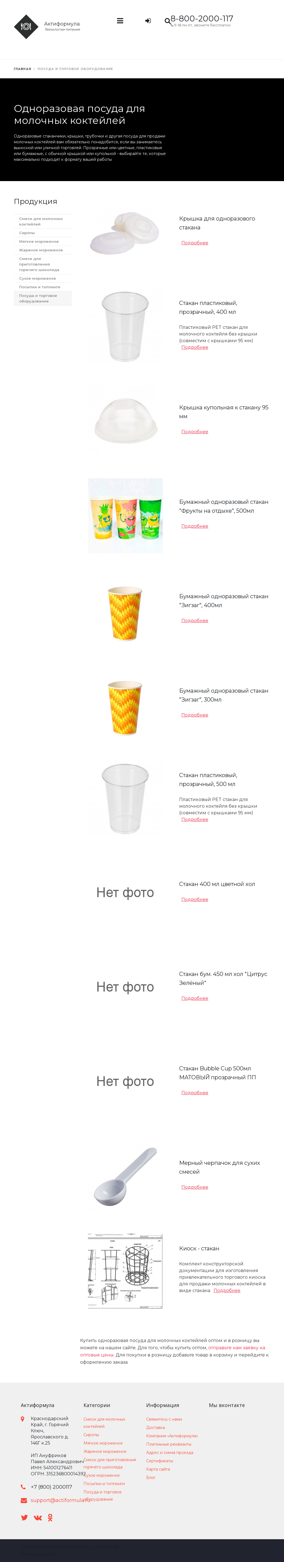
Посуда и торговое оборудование (38, 298)
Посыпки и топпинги (39, 287)
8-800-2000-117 (202, 18)
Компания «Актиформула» (172, 1435)
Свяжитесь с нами (164, 1419)
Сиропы (27, 233)
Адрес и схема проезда (169, 1452)
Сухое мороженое (37, 278)
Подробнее (194, 243)
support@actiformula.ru (60, 1500)
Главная (22, 69)
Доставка (155, 1427)
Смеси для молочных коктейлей (41, 221)
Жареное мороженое (41, 250)
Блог (151, 1477)
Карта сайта (158, 1469)
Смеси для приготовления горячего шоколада (39, 264)
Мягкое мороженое (39, 241)
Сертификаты (159, 1460)
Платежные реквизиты (168, 1444)
